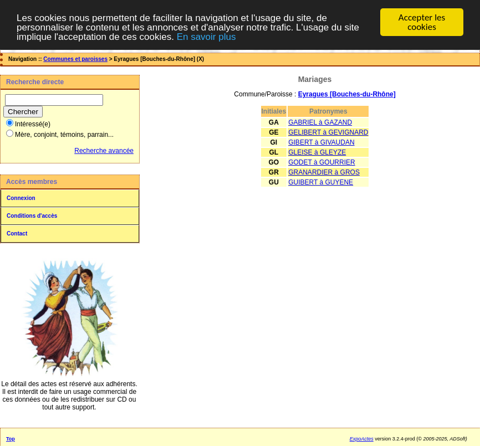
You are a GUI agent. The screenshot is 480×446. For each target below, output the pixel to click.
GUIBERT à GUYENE (320, 182)
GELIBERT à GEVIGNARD (328, 132)
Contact (17, 233)
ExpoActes (362, 439)
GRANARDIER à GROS (324, 172)
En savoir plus (206, 36)
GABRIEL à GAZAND (320, 122)
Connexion (21, 198)
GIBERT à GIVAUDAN (321, 142)
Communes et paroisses (75, 59)
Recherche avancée (104, 151)
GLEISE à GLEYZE (317, 152)
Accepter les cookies (422, 22)
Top (10, 439)
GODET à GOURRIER (321, 162)
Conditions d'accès (32, 216)
